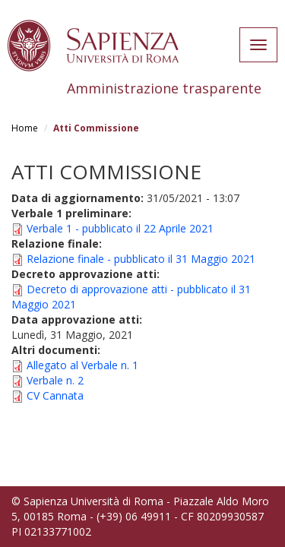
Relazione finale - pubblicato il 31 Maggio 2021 (141, 258)
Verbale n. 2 (55, 380)
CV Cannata (55, 395)
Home (24, 128)
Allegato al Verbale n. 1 (82, 365)
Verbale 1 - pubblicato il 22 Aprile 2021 (120, 228)
